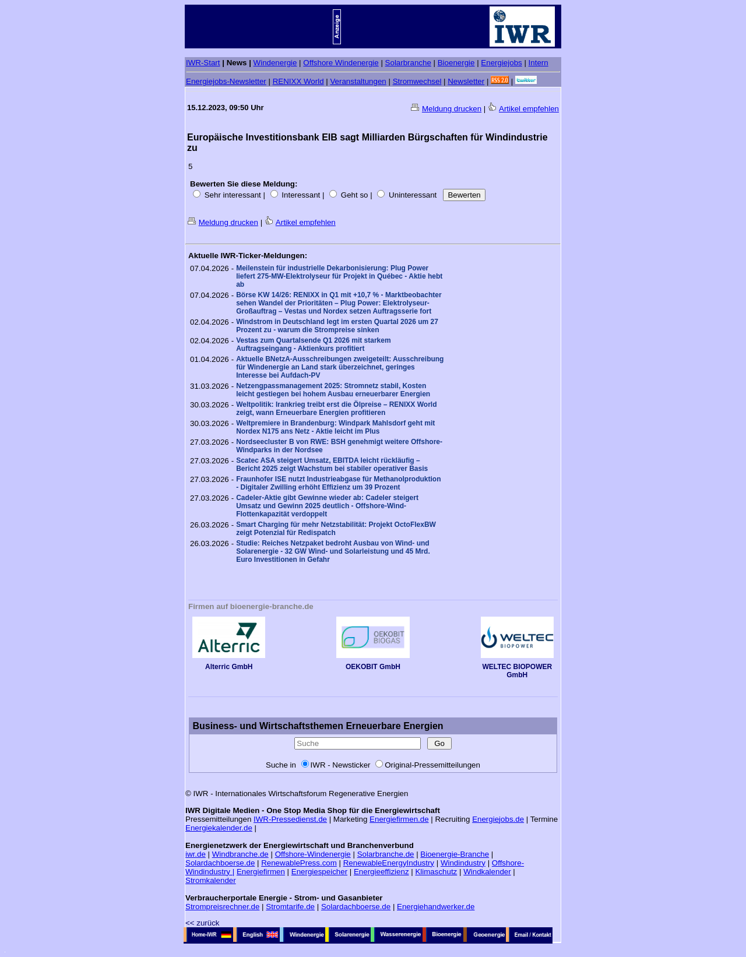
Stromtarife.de (290, 906)
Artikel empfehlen (529, 108)
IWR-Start (203, 62)
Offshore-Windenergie (313, 854)
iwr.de (195, 854)
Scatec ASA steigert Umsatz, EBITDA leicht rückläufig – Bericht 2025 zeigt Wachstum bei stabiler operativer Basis (332, 464)
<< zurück (202, 923)
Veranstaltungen (358, 81)
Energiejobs (501, 62)
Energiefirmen (261, 871)
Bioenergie (456, 62)
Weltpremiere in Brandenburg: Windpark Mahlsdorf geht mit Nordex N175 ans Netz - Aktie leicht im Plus (335, 427)
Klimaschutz (436, 871)
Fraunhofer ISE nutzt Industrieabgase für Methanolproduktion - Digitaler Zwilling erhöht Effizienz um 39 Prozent (338, 483)
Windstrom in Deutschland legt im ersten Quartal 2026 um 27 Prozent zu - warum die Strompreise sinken (337, 326)
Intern (538, 62)
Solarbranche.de (385, 854)
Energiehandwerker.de (435, 906)
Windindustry (463, 863)
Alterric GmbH (229, 663)
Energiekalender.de (218, 828)
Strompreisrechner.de (222, 906)
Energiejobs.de (498, 819)
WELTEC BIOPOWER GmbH (517, 667)
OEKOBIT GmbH (373, 663)
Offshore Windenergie (340, 62)
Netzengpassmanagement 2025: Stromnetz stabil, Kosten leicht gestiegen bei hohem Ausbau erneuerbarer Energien (333, 390)
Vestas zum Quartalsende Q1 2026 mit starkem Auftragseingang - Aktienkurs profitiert (313, 344)
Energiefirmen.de (399, 819)
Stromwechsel (417, 81)
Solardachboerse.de (220, 863)
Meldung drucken (451, 108)
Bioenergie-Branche (454, 854)
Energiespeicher (319, 871)
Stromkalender (210, 880)
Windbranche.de (240, 854)
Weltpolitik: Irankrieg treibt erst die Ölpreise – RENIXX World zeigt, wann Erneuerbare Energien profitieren (336, 408)
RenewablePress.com (299, 863)
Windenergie (275, 62)
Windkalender (487, 871)
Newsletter (466, 81)
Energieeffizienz (381, 871)
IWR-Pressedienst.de (290, 819)
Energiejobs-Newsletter (226, 81)
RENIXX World (298, 81)
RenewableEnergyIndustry (388, 863)
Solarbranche (408, 62)
